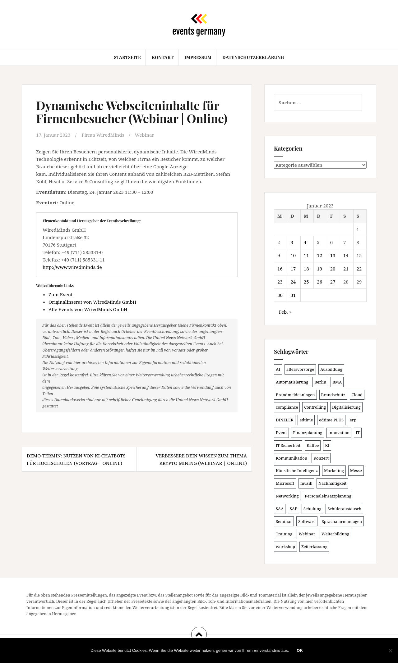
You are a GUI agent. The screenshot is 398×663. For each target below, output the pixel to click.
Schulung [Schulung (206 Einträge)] (312, 508)
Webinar (144, 135)
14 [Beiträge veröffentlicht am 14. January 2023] (346, 255)
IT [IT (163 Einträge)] (358, 432)
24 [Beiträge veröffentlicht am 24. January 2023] (293, 282)
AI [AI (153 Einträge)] (278, 369)
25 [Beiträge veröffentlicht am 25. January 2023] (306, 282)
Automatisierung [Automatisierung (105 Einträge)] (292, 382)
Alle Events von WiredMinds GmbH (88, 309)
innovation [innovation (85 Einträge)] (338, 432)
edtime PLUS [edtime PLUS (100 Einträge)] (331, 420)
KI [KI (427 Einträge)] (327, 445)
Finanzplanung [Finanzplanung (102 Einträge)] (307, 432)
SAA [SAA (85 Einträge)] (280, 508)
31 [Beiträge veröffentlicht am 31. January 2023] (293, 295)
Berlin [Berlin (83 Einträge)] (320, 382)
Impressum (197, 57)
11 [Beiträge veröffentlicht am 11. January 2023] (306, 255)
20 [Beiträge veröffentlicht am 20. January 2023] (333, 269)
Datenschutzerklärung (253, 57)
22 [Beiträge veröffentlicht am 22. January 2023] (359, 269)
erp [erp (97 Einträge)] (353, 420)
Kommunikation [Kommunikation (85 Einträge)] (291, 458)
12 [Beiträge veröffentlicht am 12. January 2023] (319, 255)
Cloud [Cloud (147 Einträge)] (357, 394)
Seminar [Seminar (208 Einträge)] (284, 521)
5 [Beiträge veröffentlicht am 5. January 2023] (318, 242)
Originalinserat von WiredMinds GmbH (92, 302)
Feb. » (285, 312)
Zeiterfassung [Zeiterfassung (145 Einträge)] (314, 546)
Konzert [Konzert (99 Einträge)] (321, 458)
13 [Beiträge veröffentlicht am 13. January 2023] (333, 255)
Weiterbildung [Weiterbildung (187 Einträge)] (335, 534)
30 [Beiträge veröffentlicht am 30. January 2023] (280, 295)
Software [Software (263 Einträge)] (307, 521)
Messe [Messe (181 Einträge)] (356, 470)
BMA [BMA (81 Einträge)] (337, 382)
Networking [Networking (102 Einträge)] (287, 496)
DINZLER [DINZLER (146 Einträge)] (285, 420)
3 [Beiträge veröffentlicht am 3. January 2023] (291, 242)
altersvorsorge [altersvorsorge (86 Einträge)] (300, 369)
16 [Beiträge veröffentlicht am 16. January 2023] (280, 269)
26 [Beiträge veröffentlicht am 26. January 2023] (319, 282)
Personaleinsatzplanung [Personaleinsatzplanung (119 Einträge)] (328, 496)
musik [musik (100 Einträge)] (306, 483)
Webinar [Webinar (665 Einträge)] (306, 534)
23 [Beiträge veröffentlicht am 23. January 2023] (280, 282)
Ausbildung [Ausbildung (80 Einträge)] (331, 369)
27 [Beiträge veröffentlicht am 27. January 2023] (333, 282)
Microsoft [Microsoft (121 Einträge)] (285, 483)
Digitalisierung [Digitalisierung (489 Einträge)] (346, 407)
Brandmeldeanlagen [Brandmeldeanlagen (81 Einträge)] (295, 394)
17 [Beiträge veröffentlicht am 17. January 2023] (293, 269)
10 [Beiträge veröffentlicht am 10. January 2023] (293, 255)
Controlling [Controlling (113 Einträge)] (315, 407)
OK (300, 650)
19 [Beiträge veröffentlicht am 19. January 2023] (319, 269)
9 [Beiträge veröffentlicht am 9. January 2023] (278, 255)
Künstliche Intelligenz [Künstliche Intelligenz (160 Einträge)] (297, 470)
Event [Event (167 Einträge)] (281, 432)
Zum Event (61, 294)
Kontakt (163, 57)
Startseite (127, 57)
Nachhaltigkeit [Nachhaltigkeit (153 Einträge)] (332, 483)
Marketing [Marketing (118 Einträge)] (334, 470)
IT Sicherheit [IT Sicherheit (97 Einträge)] (288, 445)
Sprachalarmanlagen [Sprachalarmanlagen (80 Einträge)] (342, 521)
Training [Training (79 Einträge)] (284, 534)
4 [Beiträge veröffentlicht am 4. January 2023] (305, 242)
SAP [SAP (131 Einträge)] (293, 508)
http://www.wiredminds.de (72, 267)
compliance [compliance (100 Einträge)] (287, 407)
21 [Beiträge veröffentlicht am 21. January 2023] (346, 269)
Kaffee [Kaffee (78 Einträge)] (313, 445)
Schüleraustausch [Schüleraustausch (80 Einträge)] (344, 508)
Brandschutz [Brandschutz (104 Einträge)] (333, 394)
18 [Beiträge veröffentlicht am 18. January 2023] (306, 269)
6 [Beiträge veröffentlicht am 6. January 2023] (331, 242)
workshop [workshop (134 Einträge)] (285, 546)
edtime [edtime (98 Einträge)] (306, 420)
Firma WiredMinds (103, 135)
